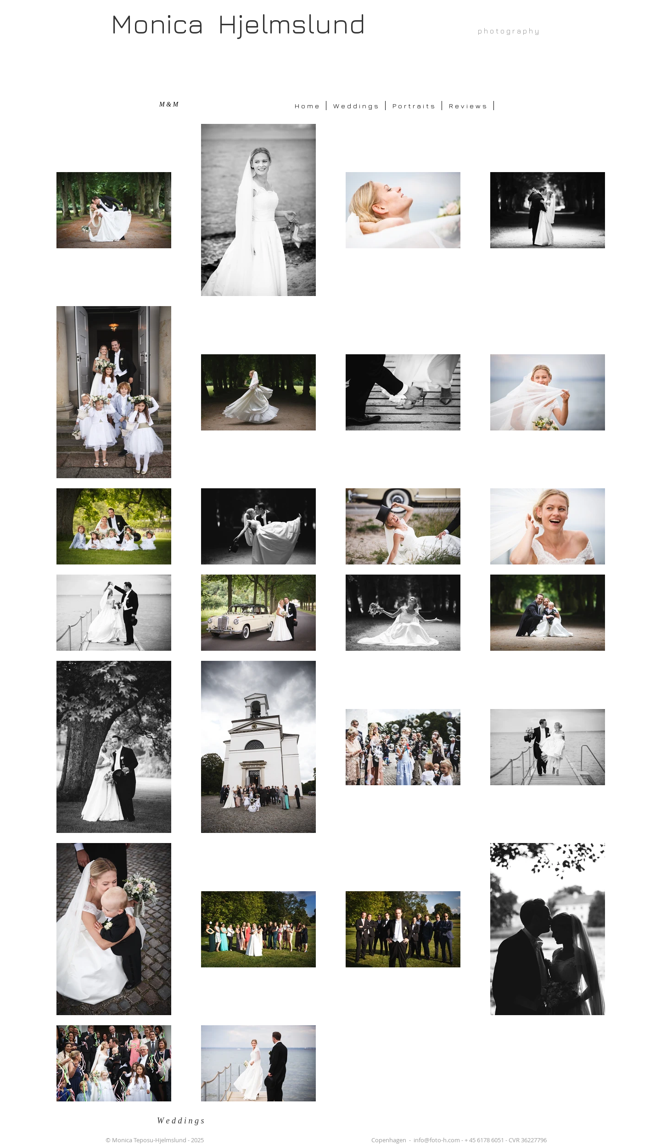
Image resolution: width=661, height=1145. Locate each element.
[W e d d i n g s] (185, 1121)
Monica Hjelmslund (238, 23)
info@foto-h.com (437, 1140)
